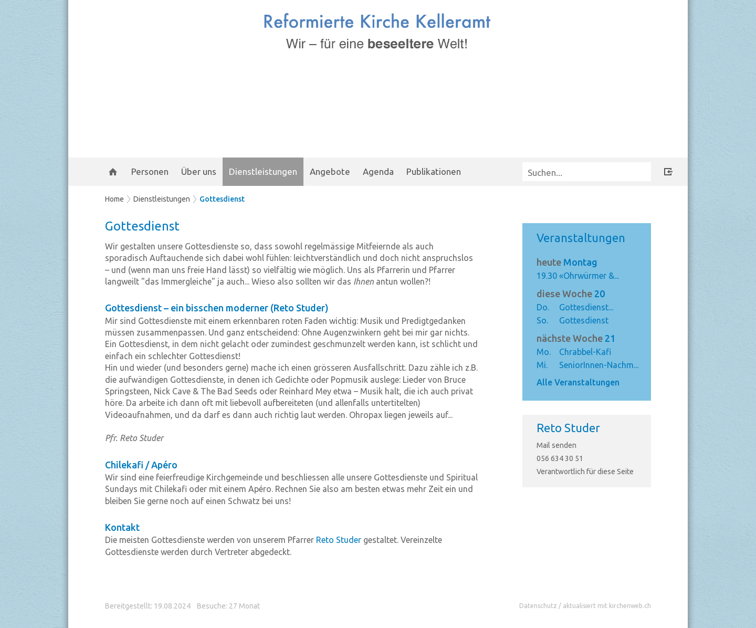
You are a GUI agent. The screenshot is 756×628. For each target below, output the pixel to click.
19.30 (547, 275)
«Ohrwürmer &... (589, 275)
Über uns (198, 171)
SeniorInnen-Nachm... (598, 365)
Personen (150, 171)
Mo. (544, 352)
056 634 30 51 (560, 458)
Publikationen (433, 171)
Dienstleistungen (263, 171)
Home (114, 199)
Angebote (330, 171)
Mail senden (556, 445)
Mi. (542, 365)
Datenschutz (538, 605)
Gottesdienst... (586, 307)
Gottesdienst (222, 199)
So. (542, 320)
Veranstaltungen (581, 237)
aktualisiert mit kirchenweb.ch (607, 605)
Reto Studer (568, 427)
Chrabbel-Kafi (585, 352)
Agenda (378, 171)
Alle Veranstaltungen (578, 382)
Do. (543, 307)
